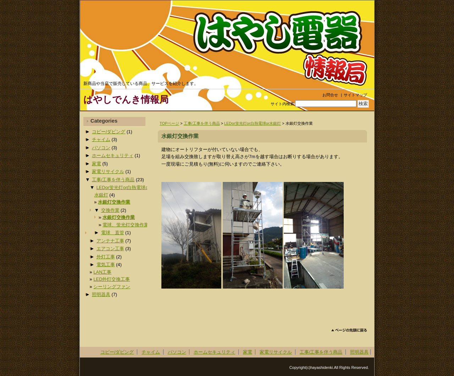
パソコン (101, 147)
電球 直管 (112, 232)
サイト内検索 (282, 104)
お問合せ (330, 95)
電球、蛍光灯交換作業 (126, 224)
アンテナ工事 (110, 240)
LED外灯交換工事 (111, 279)
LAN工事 (102, 272)
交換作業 (110, 210)
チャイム (101, 139)
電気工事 (105, 264)
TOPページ (169, 123)
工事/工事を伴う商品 (202, 123)
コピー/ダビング (109, 131)
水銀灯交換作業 (114, 202)
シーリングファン (111, 286)
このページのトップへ (349, 330)
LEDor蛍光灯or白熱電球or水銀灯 (252, 123)
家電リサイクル (108, 171)
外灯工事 (105, 256)
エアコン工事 (110, 248)
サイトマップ (355, 95)
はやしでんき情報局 (125, 99)
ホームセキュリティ (112, 155)
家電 (96, 163)
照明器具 (101, 294)
